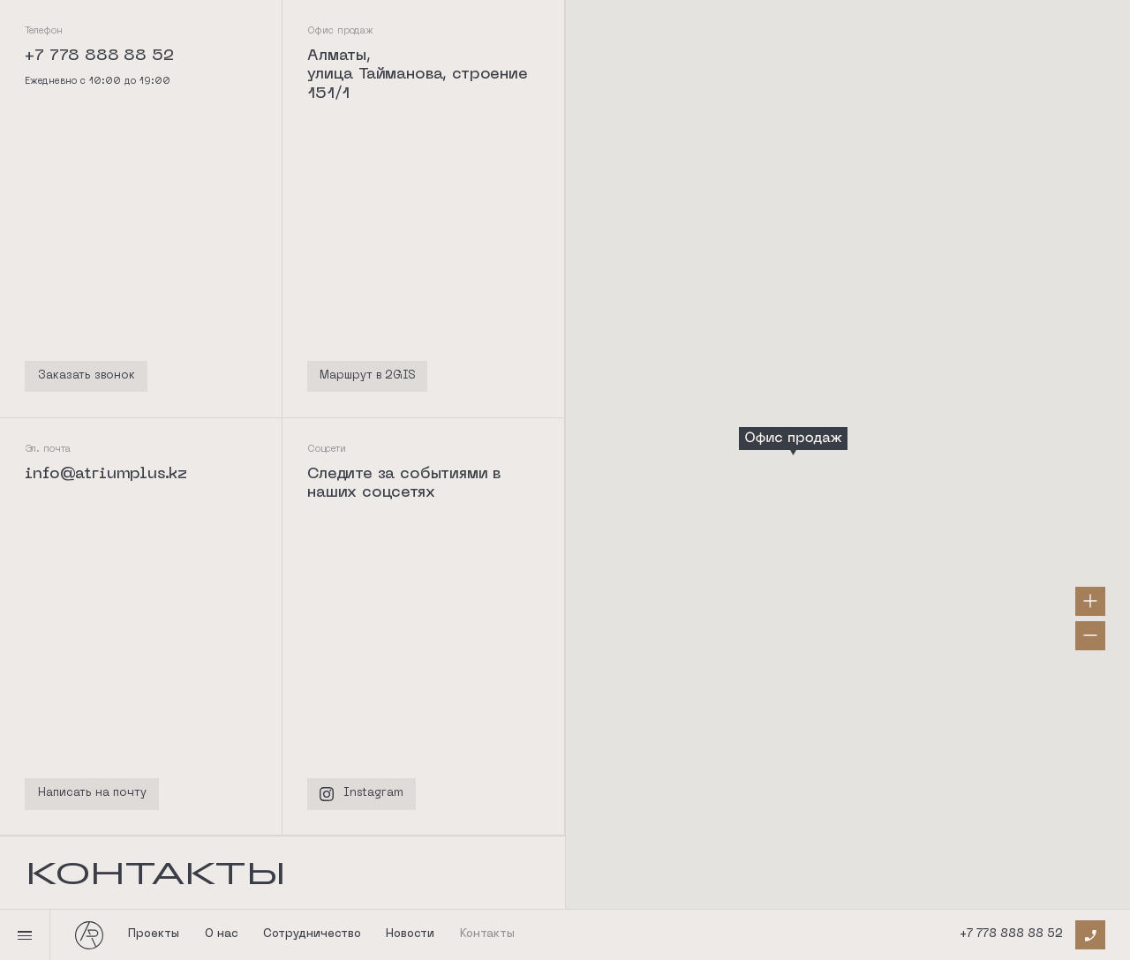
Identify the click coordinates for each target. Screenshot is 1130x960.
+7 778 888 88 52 (1011, 934)
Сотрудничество (312, 934)
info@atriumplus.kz (106, 474)
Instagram (361, 794)
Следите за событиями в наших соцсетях (404, 483)
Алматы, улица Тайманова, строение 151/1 (417, 75)
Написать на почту (92, 793)
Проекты (153, 934)
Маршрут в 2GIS (367, 376)
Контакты (487, 934)
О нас (221, 934)
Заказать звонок (86, 376)
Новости (410, 934)
